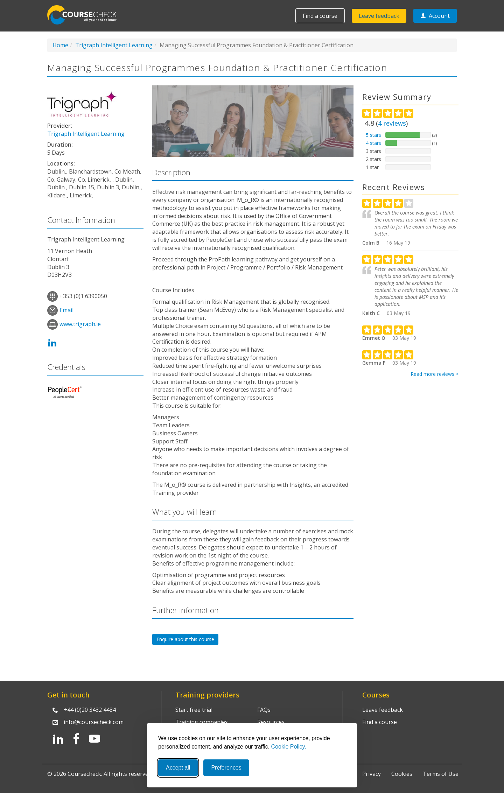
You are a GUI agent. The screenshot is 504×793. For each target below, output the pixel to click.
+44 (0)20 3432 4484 (90, 710)
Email (66, 310)
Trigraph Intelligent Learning (114, 45)
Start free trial (193, 710)
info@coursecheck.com (94, 722)
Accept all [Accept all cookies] (178, 768)
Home (60, 45)
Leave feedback (379, 16)
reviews (392, 123)
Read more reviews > (434, 374)
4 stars (373, 143)
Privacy (371, 774)
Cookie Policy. (288, 747)
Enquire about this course (185, 639)
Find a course (320, 16)
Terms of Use (440, 774)
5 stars (373, 135)
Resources (271, 722)
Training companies (201, 722)
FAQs (264, 710)
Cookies (401, 774)
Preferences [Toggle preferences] (226, 768)
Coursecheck (85, 14)
